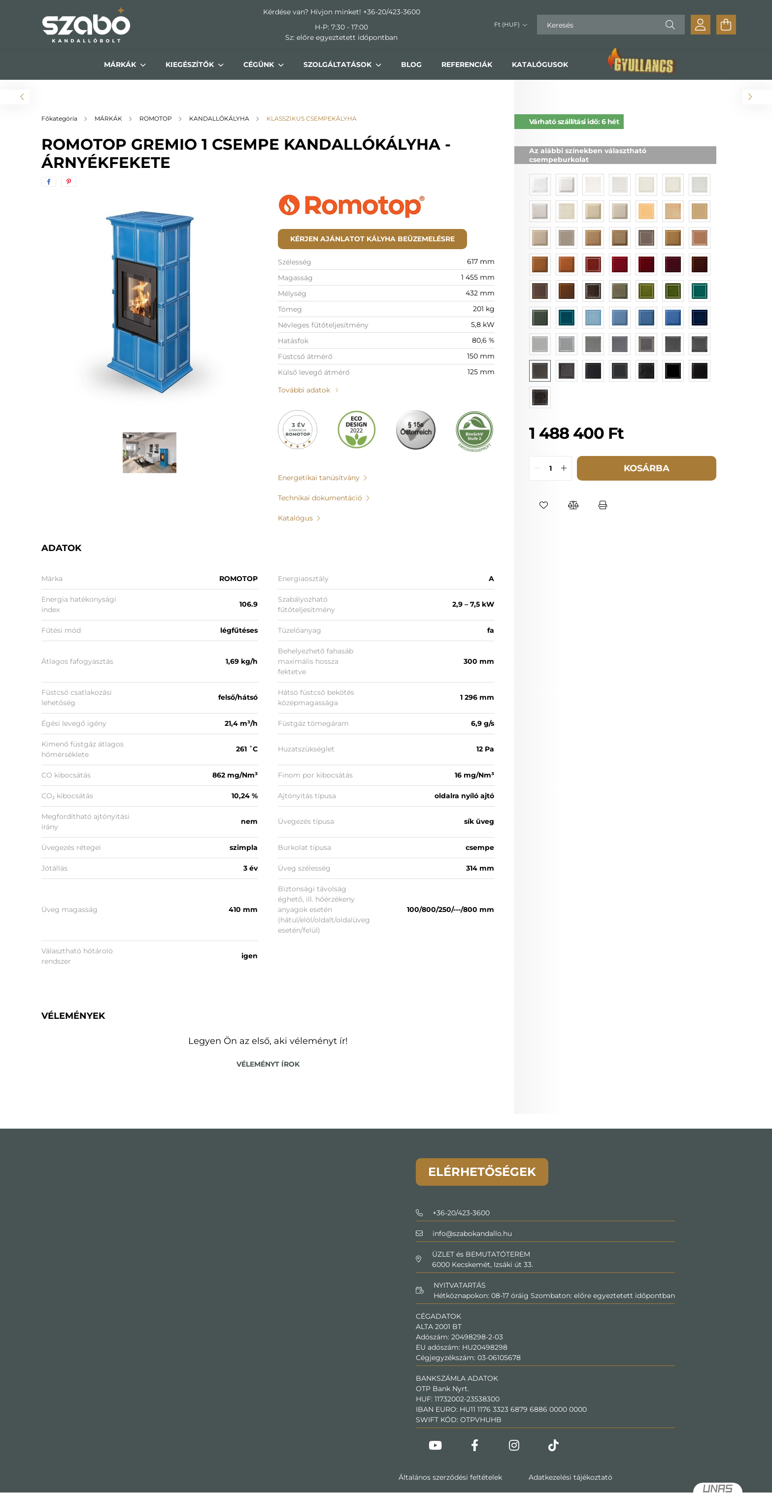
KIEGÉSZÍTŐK (191, 64)
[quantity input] (550, 468)
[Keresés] (611, 24)
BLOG (411, 64)
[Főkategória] (60, 118)
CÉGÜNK (259, 64)
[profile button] (700, 24)
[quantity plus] (564, 468)
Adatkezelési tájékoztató (570, 1477)
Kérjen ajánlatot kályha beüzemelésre (372, 238)
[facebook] (48, 182)
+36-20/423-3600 (391, 11)
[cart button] (726, 24)
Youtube (435, 1445)
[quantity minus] (537, 468)
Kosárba (647, 468)
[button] (544, 505)
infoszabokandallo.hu (472, 1233)
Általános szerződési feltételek (450, 1477)
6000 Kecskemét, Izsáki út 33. (482, 1264)
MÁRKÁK (121, 64)
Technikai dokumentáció (320, 497)
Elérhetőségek (482, 1172)
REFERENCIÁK (466, 64)
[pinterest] (68, 182)
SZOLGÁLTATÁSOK (338, 64)
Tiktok (554, 1445)
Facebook (475, 1445)
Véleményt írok (268, 1064)
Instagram (514, 1445)
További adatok (304, 390)
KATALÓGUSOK (540, 64)
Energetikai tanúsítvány (319, 477)
